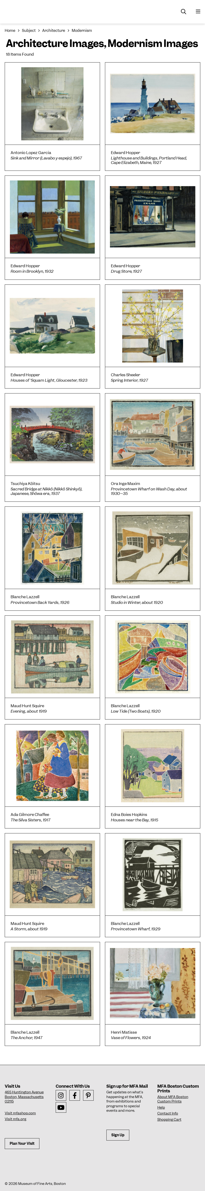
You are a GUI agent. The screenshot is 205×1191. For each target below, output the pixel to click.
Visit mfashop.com (20, 1113)
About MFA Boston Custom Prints (172, 1099)
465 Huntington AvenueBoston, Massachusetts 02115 (24, 1097)
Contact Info (167, 1113)
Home (10, 30)
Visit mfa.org (15, 1119)
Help (161, 1107)
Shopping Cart (169, 1119)
